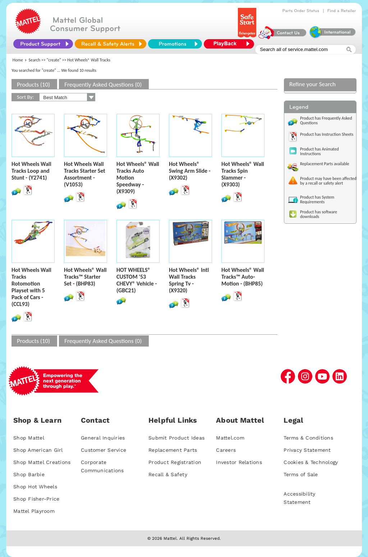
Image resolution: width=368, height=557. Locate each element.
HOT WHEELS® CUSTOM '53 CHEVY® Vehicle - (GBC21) (136, 280)
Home (18, 59)
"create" (54, 59)
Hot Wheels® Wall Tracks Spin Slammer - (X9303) (242, 174)
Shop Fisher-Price (36, 499)
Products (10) (33, 84)
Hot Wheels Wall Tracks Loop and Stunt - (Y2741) (31, 171)
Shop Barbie (29, 474)
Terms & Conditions (308, 438)
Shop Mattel (28, 438)
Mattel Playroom (34, 511)
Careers (226, 450)
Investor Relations (239, 462)
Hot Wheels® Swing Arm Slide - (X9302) (190, 171)
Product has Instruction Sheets (326, 134)
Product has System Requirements (317, 199)
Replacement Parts (172, 450)
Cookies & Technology (311, 462)
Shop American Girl (38, 450)
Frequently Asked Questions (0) (103, 84)
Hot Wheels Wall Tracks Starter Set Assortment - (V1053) (84, 174)
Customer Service (103, 450)
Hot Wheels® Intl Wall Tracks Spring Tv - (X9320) (189, 280)
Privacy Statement (307, 450)
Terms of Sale (301, 474)
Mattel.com (230, 438)
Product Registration (174, 462)
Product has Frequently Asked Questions (326, 120)
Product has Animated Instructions (319, 151)
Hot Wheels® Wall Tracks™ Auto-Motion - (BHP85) (242, 276)
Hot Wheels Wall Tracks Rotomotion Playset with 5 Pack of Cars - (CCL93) (31, 286)
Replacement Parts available (324, 163)
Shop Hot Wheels (35, 486)
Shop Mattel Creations (41, 462)
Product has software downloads (318, 214)
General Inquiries (103, 438)
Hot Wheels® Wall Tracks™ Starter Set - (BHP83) (85, 276)
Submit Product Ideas (176, 438)
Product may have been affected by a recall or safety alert (328, 181)
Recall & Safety (167, 474)
